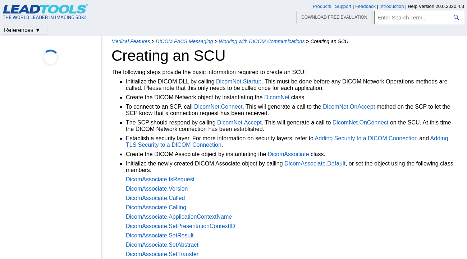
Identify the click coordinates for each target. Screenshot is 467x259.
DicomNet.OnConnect (361, 122)
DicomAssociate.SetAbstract (162, 245)
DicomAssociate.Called (155, 198)
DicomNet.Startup (238, 81)
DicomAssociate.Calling (156, 207)
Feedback (365, 6)
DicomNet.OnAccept (349, 107)
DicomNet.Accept (239, 122)
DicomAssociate (288, 154)
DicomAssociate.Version (157, 189)
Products (322, 6)
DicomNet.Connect (218, 107)
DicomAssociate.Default (314, 163)
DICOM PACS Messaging (184, 41)
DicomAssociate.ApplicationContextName (179, 217)
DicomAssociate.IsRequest (160, 179)
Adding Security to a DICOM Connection (366, 138)
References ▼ (22, 30)
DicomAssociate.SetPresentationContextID (180, 226)
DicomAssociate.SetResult (160, 235)
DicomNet (276, 97)
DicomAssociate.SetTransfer (162, 254)
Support (343, 6)
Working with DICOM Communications (262, 41)
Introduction (392, 6)
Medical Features (130, 41)
